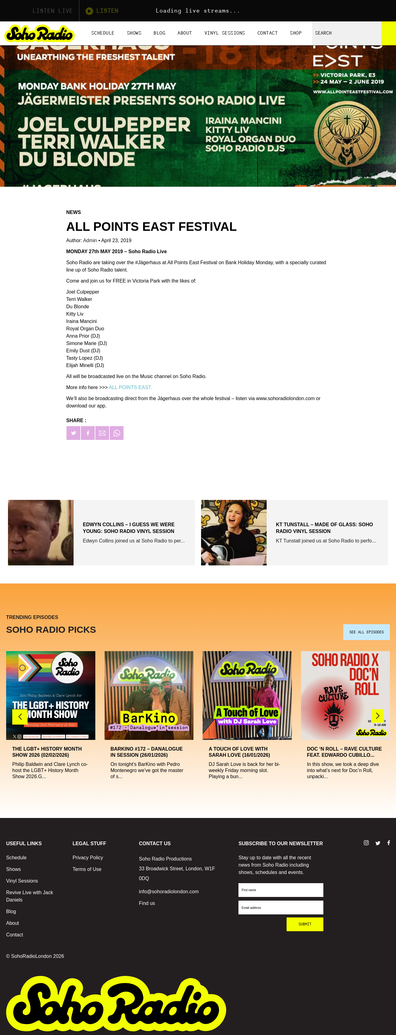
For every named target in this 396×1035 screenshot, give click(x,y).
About (184, 33)
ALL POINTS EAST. (130, 387)
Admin (90, 240)
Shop (296, 33)
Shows (134, 33)
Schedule (103, 33)
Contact (267, 33)
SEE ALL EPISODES (366, 630)
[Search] (388, 33)
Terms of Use (87, 867)
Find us (147, 901)
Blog (159, 33)
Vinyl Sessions (224, 33)
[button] (377, 713)
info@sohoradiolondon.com (169, 889)
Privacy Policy (88, 855)
